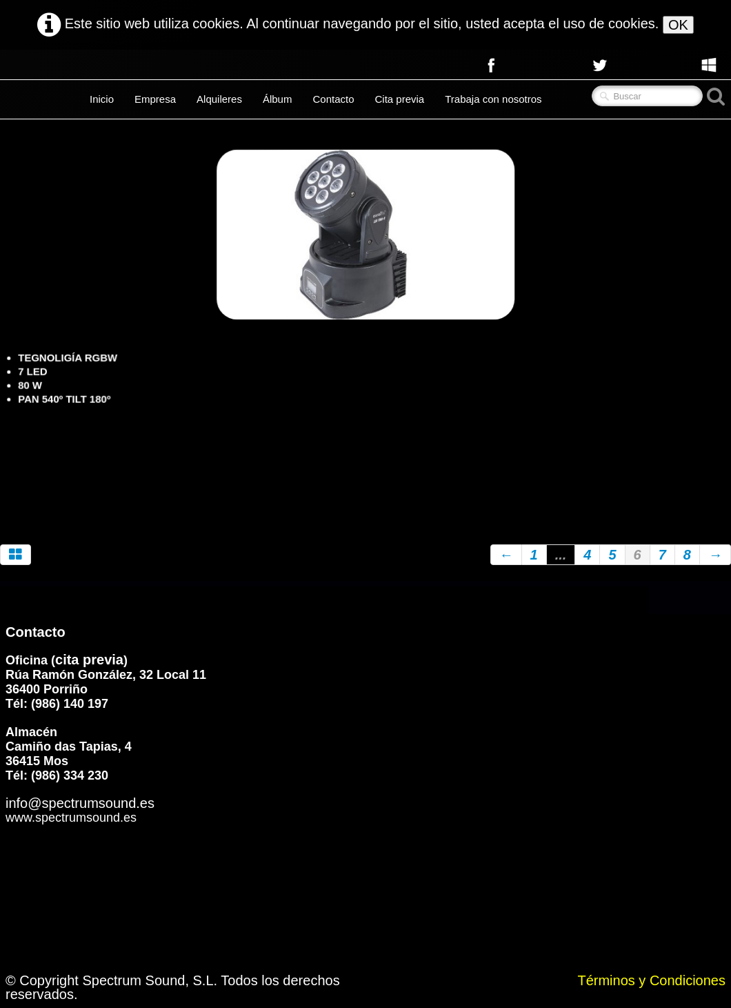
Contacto (333, 99)
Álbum (277, 99)
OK (678, 24)
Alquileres (219, 99)
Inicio (102, 99)
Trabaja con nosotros (493, 99)
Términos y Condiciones (651, 980)
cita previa (89, 659)
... (561, 554)
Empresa (155, 99)
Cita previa (400, 99)
